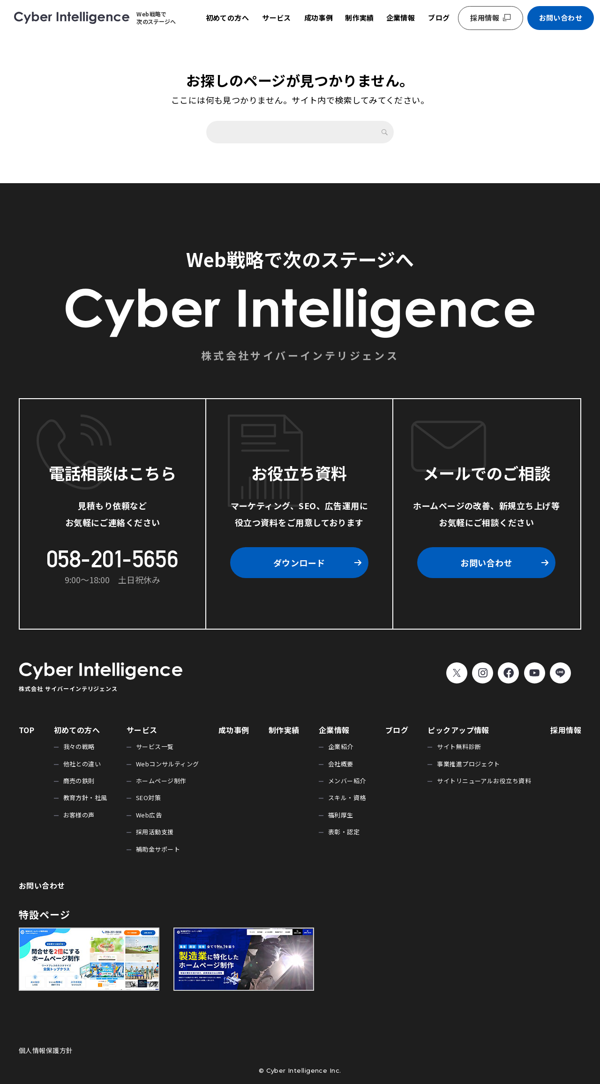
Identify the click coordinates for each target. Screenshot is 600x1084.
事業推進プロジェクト (468, 763)
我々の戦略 (79, 746)
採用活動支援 (155, 831)
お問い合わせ (561, 17)
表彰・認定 (344, 831)
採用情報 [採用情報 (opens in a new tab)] (484, 17)
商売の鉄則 (79, 780)
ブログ (439, 17)
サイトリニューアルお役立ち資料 (484, 780)
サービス (276, 17)
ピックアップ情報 (458, 729)
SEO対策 (148, 797)
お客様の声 (79, 814)
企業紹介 (340, 746)
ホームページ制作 (161, 780)
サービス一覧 (155, 746)
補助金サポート (158, 849)
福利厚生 (340, 814)
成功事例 (318, 17)
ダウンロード (299, 563)
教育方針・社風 (85, 797)
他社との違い (82, 763)
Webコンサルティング (167, 763)
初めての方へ (227, 17)
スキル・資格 (347, 797)
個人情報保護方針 (46, 1050)
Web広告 (149, 814)
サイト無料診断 (459, 746)
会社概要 (340, 763)
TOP (26, 729)
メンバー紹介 (347, 780)
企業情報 (400, 17)
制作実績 (359, 17)
